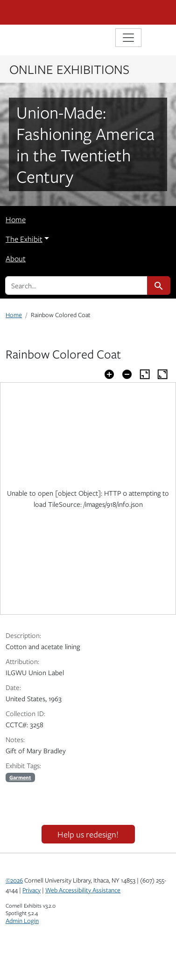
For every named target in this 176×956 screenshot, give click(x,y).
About (16, 258)
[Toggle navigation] (128, 37)
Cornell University (52, 12)
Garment (20, 777)
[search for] (76, 285)
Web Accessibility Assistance (82, 890)
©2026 (14, 880)
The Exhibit (24, 239)
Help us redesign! (88, 834)
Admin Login (22, 920)
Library (34, 38)
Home (16, 219)
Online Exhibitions (69, 68)
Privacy (31, 890)
